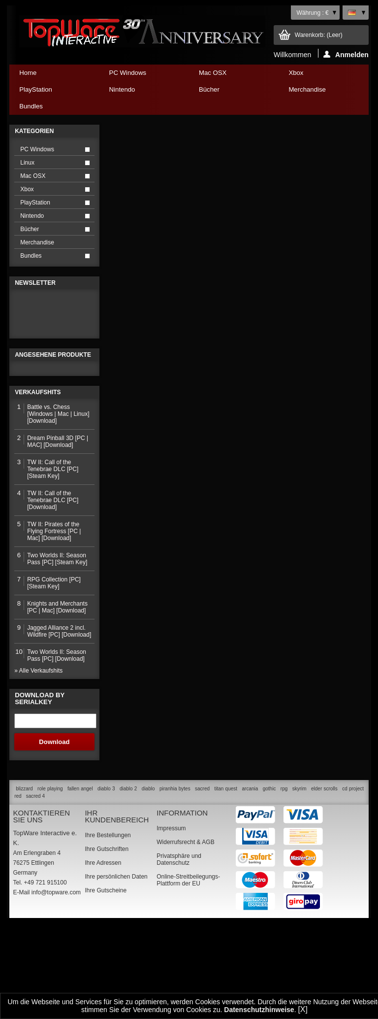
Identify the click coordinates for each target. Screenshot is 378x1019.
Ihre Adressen (103, 958)
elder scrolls (324, 884)
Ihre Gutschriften (106, 944)
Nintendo (141, 92)
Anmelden (346, 54)
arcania (250, 884)
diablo (148, 884)
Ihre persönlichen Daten (116, 972)
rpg (284, 884)
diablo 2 (128, 884)
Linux (27, 162)
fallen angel (80, 884)
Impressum (171, 923)
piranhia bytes (174, 884)
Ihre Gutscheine (105, 986)
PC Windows (141, 75)
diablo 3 (106, 884)
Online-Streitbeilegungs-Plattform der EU (188, 976)
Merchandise (307, 89)
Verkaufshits (38, 488)
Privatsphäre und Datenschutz (179, 955)
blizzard (24, 884)
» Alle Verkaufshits (38, 766)
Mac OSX (231, 75)
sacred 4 (35, 891)
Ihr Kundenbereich (117, 911)
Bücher (231, 92)
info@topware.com (56, 988)
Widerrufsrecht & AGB (185, 937)
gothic (269, 884)
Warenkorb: (319, 35)
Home (27, 72)
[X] (303, 1009)
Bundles (51, 108)
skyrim (299, 884)
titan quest (226, 884)
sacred (202, 884)
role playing (50, 884)
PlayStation (51, 92)
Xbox (320, 75)
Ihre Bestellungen (107, 930)
